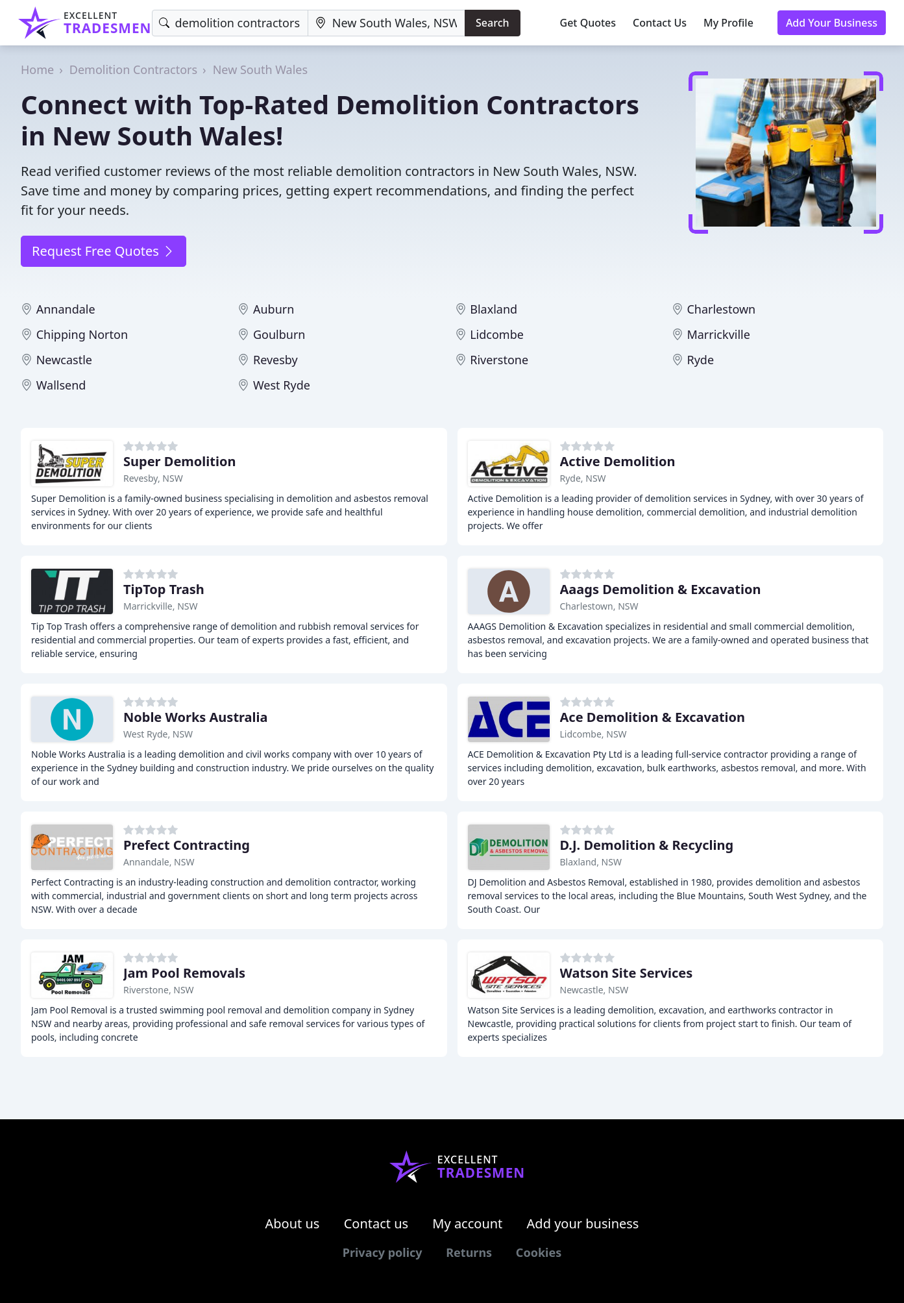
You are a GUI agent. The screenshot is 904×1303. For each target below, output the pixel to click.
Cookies (538, 1252)
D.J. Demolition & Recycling (647, 845)
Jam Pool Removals (184, 973)
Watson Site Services (626, 973)
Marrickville (718, 334)
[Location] (386, 23)
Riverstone (499, 359)
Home (37, 69)
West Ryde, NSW (158, 734)
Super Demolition (179, 461)
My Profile (728, 23)
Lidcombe (497, 334)
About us (292, 1223)
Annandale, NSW (158, 862)
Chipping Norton (82, 334)
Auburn (273, 309)
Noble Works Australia (195, 717)
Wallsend (61, 385)
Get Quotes (588, 23)
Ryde (700, 359)
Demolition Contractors (133, 69)
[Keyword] (230, 23)
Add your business (583, 1223)
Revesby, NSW (153, 478)
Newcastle (64, 359)
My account (467, 1223)
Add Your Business (831, 23)
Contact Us (660, 23)
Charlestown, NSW (599, 606)
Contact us (376, 1223)
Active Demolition (618, 461)
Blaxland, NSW (591, 862)
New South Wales (260, 69)
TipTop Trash (163, 589)
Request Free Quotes (103, 251)
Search (492, 23)
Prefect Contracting (186, 845)
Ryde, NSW (583, 478)
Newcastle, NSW (594, 990)
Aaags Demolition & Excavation (660, 589)
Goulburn (279, 334)
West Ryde (281, 385)
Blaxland (493, 309)
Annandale (65, 309)
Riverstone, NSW (158, 990)
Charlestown (721, 309)
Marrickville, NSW (160, 606)
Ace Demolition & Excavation (653, 717)
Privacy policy (382, 1252)
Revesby (275, 359)
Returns (469, 1252)
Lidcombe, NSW (593, 734)
